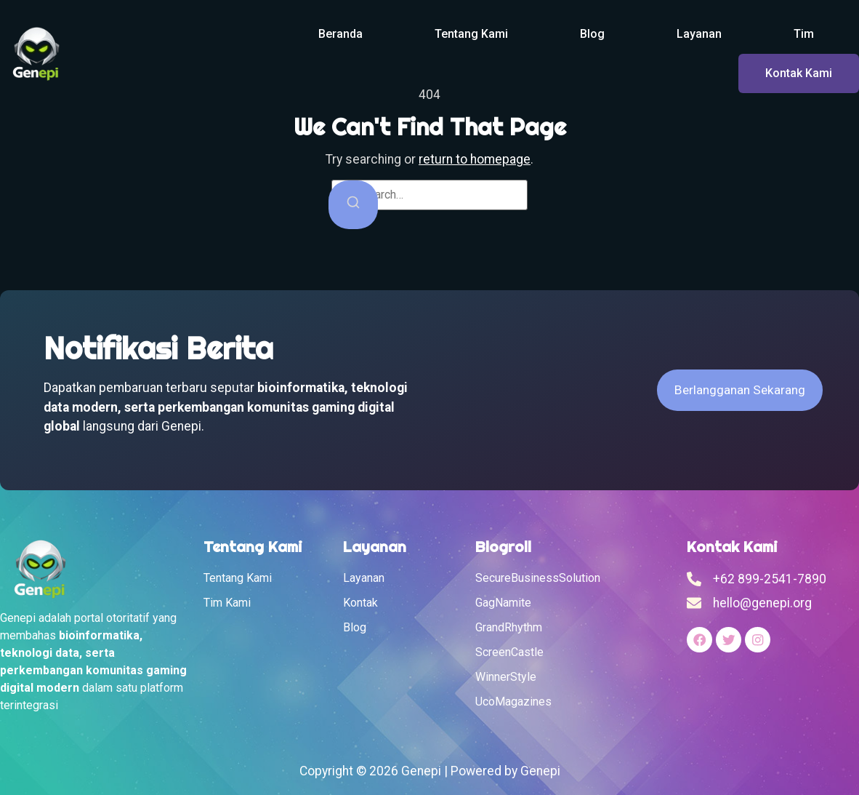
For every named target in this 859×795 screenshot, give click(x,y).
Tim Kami (227, 603)
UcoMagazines (513, 701)
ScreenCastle (509, 652)
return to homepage (475, 159)
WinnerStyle (505, 677)
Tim (804, 34)
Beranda (340, 34)
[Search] (353, 204)
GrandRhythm (508, 627)
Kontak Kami (798, 73)
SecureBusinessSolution (537, 578)
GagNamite (503, 603)
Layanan (699, 34)
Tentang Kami (471, 34)
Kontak (360, 603)
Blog (592, 34)
